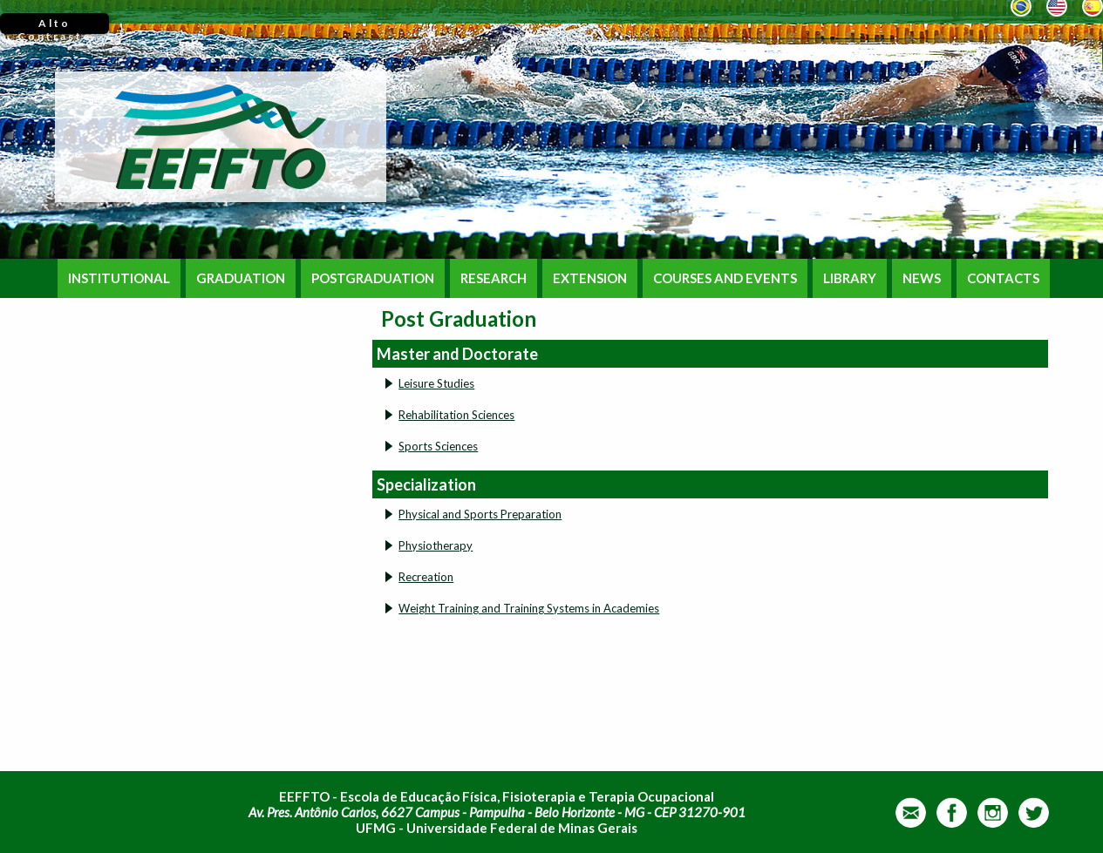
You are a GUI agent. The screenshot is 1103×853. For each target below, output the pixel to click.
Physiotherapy (435, 545)
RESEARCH (493, 278)
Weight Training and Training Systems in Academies (528, 608)
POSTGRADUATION (372, 278)
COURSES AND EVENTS (725, 278)
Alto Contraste (54, 25)
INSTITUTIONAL (119, 278)
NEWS (921, 278)
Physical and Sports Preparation (480, 514)
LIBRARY (849, 278)
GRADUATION (240, 278)
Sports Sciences (438, 446)
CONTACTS (1003, 278)
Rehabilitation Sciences (456, 415)
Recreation (425, 577)
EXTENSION (590, 278)
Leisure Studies (436, 383)
